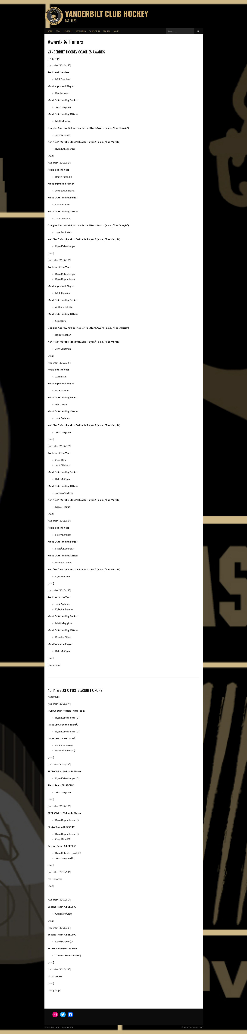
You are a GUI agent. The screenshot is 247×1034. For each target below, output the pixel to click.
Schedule (67, 31)
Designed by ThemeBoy (192, 1027)
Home (50, 31)
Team (58, 31)
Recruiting (81, 31)
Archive (106, 31)
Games (116, 31)
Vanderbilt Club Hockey (106, 13)
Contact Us (94, 31)
